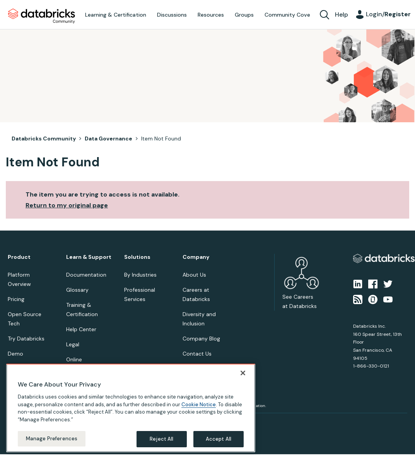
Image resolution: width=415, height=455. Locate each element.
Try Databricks (26, 338)
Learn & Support (88, 257)
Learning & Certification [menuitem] (115, 14)
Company (196, 257)
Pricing (16, 299)
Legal (72, 344)
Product (19, 257)
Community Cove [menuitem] (287, 14)
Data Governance (108, 138)
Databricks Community (41, 16)
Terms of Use (53, 422)
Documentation (86, 274)
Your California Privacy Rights (146, 422)
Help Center (81, 329)
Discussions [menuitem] (172, 14)
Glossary (77, 289)
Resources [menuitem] (211, 14)
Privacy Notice (21, 422)
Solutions (137, 257)
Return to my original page (67, 205)
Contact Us (197, 353)
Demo (15, 353)
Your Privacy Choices (91, 422)
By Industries (140, 274)
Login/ (388, 14)
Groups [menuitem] (244, 14)
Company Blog (201, 338)
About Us (194, 274)
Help (341, 14)
